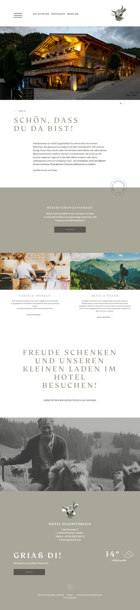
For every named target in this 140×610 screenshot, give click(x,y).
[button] (120, 103)
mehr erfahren (33, 315)
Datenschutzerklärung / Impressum (51, 595)
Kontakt (29, 572)
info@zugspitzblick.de (70, 539)
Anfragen (58, 13)
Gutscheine (41, 13)
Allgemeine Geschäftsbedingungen (89, 595)
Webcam (72, 13)
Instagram (70, 587)
